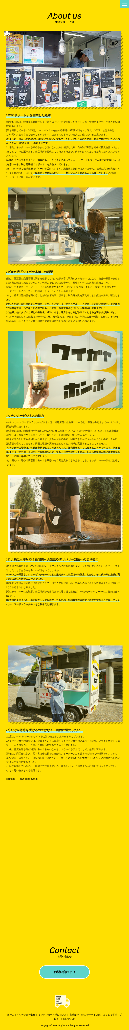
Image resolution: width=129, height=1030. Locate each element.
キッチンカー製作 (26, 1014)
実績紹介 (74, 1014)
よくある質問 (110, 1014)
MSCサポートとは (91, 1014)
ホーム (10, 1014)
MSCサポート (60, 1025)
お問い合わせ (64, 972)
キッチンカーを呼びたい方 (52, 1014)
